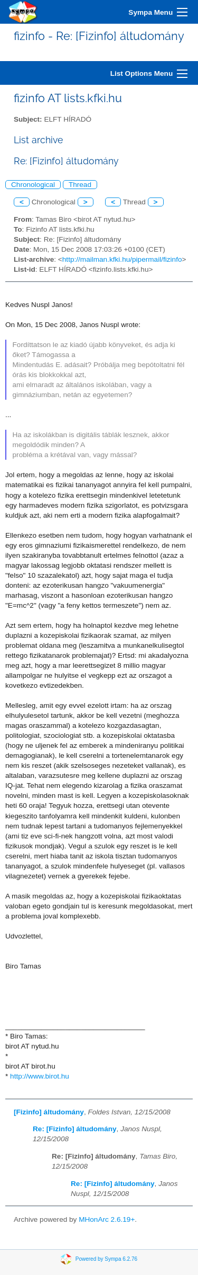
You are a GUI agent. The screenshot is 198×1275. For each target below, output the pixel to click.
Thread (80, 185)
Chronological (33, 185)
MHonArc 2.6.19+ (107, 1219)
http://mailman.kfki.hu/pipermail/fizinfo (122, 259)
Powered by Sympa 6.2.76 (106, 1259)
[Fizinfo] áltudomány (49, 1112)
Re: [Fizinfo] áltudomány (75, 1129)
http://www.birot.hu (39, 1076)
